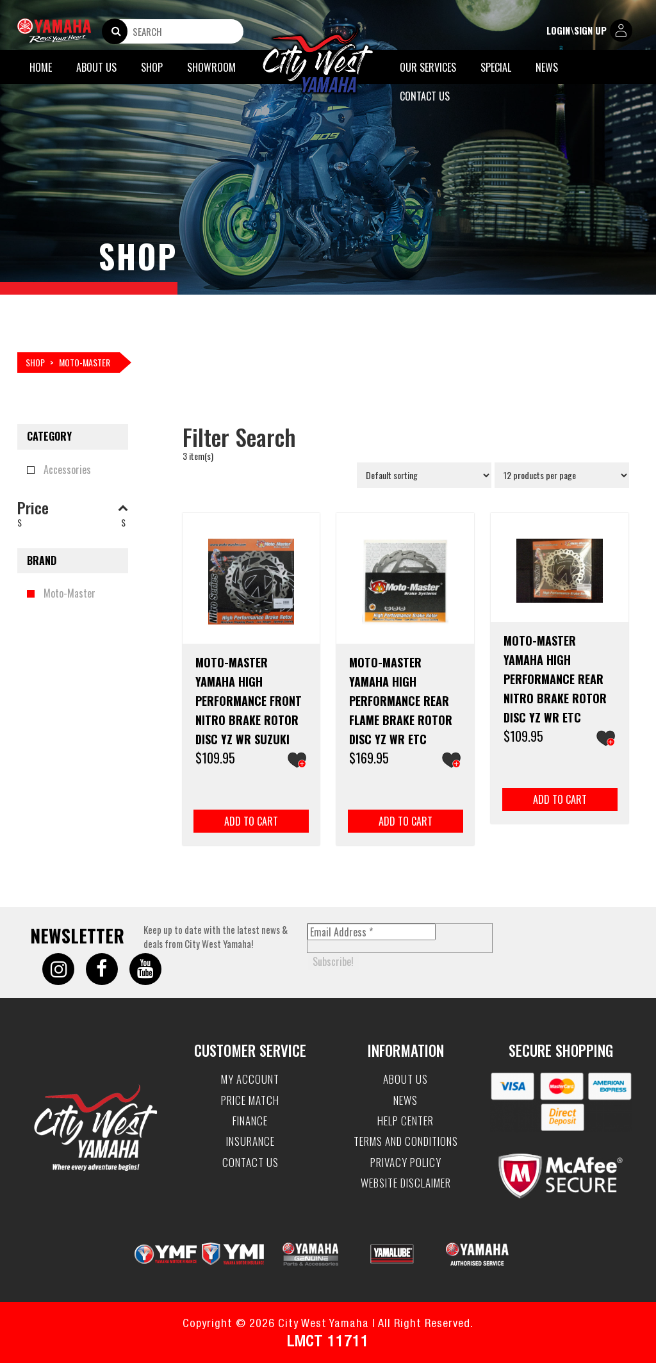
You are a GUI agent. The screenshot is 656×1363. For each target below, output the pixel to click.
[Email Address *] (372, 932)
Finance (250, 1121)
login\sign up (589, 31)
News (547, 67)
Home (40, 67)
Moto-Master (69, 593)
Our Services (428, 67)
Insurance (250, 1141)
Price (72, 507)
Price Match (250, 1100)
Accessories (67, 469)
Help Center (405, 1121)
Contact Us (425, 96)
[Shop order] (424, 475)
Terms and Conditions (406, 1141)
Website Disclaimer (406, 1183)
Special (495, 67)
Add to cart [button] (251, 821)
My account (250, 1079)
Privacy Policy (405, 1162)
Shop (152, 67)
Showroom (211, 67)
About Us (96, 67)
